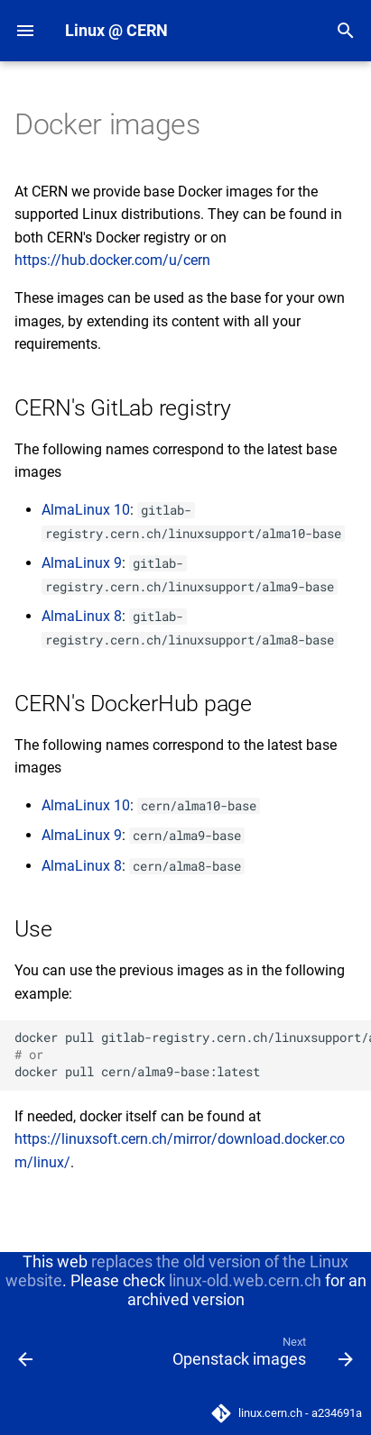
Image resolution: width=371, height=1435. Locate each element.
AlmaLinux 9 (82, 562)
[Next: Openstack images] (260, 1355)
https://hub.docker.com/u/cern (112, 260)
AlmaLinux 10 (86, 509)
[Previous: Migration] (26, 1355)
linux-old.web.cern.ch (245, 1280)
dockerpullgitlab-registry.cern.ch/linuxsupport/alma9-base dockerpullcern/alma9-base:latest (192, 1054)
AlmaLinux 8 (82, 616)
